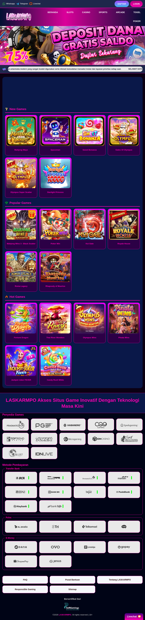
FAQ (25, 580)
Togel (135, 12)
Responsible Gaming (25, 589)
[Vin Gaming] (72, 606)
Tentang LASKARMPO (120, 580)
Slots (67, 12)
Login (136, 4)
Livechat (35, 3)
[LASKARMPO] (18, 17)
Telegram (22, 3)
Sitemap (72, 589)
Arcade (118, 12)
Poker (135, 21)
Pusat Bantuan (72, 580)
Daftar (122, 4)
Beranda (50, 12)
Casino (84, 12)
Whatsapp (8, 3)
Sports (101, 12)
